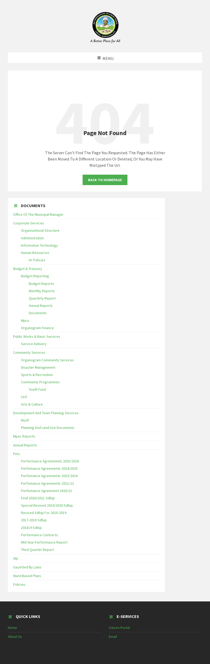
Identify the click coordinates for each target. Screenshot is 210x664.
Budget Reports (41, 283)
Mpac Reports (24, 436)
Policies (19, 584)
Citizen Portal (119, 627)
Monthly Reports (42, 291)
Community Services (29, 352)
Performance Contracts (39, 535)
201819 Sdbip (31, 527)
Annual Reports (41, 305)
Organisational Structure (40, 230)
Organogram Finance (37, 327)
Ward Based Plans (27, 575)
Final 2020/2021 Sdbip (38, 498)
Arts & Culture (32, 404)
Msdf (25, 420)
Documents (38, 313)
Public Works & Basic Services (36, 336)
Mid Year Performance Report (44, 542)
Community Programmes (40, 382)
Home (12, 627)
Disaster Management (38, 367)
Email (113, 636)
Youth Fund (37, 389)
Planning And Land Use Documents (47, 427)
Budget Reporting (35, 276)
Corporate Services (28, 223)
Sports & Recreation (37, 374)
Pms (16, 453)
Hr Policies (37, 260)
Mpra (25, 320)
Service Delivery (34, 343)
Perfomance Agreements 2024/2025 (49, 468)
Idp (15, 558)
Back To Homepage (105, 180)
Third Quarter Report (37, 549)
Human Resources (35, 252)
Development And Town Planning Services (46, 413)
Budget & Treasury (27, 268)
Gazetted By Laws (27, 567)
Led (24, 396)
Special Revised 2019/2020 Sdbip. (47, 505)
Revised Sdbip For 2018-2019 (43, 512)
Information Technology (39, 245)
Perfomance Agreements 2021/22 (47, 483)
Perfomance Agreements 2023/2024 (49, 475)
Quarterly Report (42, 298)
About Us (15, 636)
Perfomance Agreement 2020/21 (46, 490)
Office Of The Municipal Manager (38, 214)
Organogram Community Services (47, 360)
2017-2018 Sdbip (34, 520)
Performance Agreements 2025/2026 (50, 461)
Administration (32, 238)
